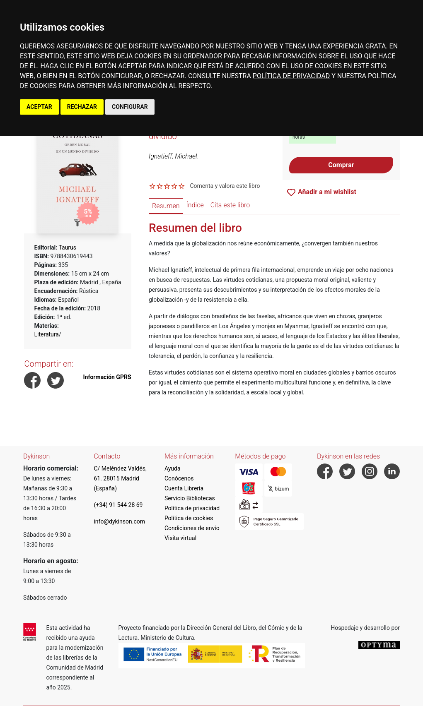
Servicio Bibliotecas (189, 498)
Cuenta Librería (183, 488)
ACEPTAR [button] (39, 106)
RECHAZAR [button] (82, 106)
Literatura (46, 334)
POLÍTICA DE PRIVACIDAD (291, 76)
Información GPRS (107, 377)
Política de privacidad (192, 508)
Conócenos (179, 478)
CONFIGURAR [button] (130, 106)
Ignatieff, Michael (173, 156)
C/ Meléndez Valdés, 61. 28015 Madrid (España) (120, 478)
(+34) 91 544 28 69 (118, 505)
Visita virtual (180, 538)
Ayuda (172, 468)
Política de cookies (188, 518)
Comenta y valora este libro (225, 186)
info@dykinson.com (119, 521)
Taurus (67, 247)
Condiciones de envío (192, 528)
